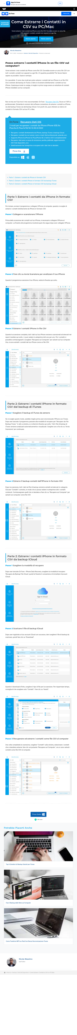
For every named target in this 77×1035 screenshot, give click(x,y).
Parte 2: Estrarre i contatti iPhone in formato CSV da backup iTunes (33, 181)
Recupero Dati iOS (30, 122)
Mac (28, 157)
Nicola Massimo (15, 50)
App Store (34, 157)
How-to (9, 972)
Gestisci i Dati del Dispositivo (31, 53)
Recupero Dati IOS (52, 102)
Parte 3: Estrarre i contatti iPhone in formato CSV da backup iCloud (32, 184)
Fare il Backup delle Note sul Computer (18, 903)
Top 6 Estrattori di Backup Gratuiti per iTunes (20, 864)
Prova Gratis (30, 39)
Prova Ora (17, 151)
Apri (60, 3)
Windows (22, 157)
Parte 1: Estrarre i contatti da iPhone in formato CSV (27, 177)
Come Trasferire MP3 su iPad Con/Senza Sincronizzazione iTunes (27, 941)
